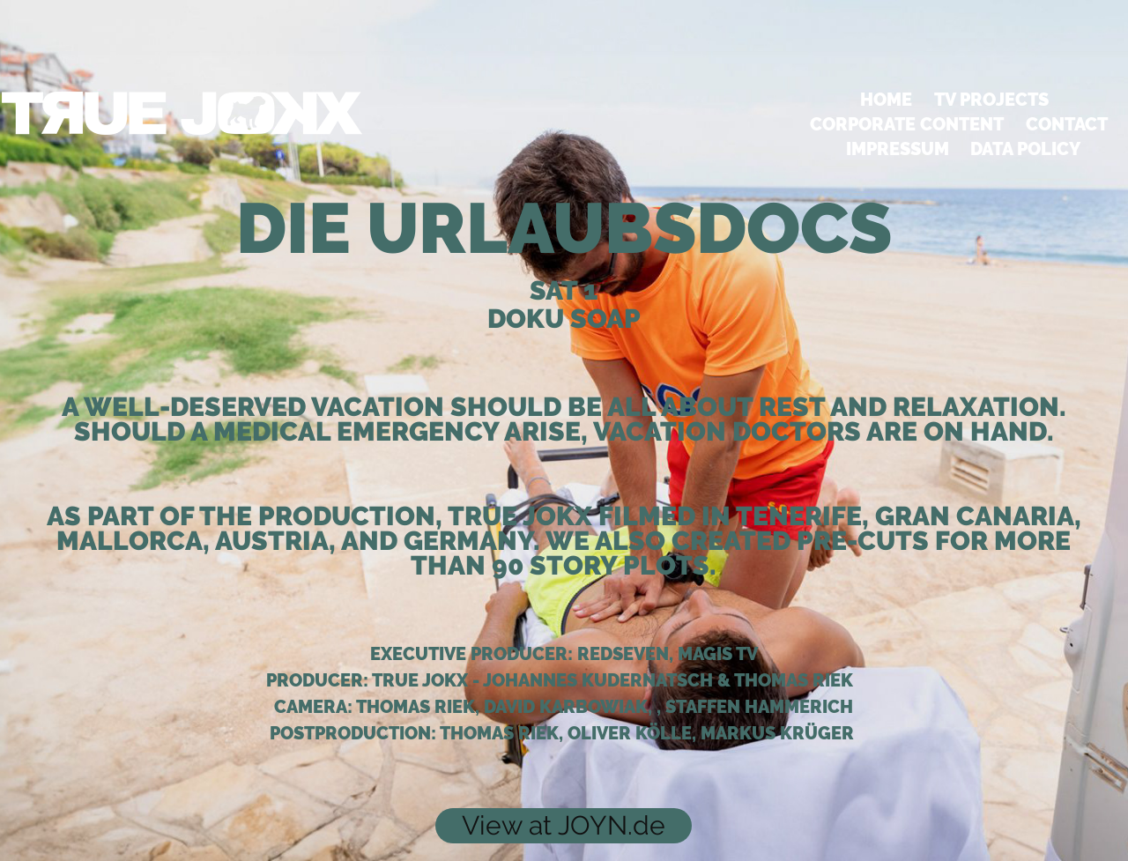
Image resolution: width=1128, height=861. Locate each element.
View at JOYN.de (563, 825)
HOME (886, 99)
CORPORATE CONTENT (907, 124)
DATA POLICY (1025, 149)
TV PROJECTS (991, 99)
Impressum (897, 149)
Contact (1067, 124)
